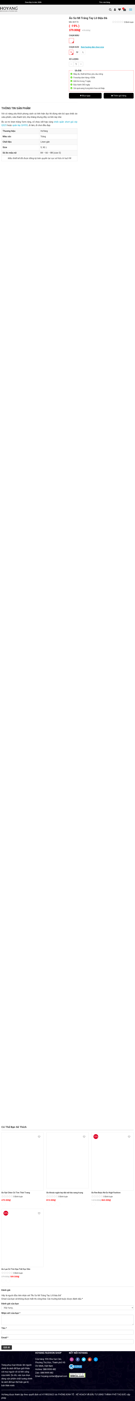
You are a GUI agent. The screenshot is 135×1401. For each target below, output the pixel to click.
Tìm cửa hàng (104, 2)
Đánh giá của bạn (10, 1303)
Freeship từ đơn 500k (33, 2)
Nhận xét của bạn (10, 1313)
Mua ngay (85, 96)
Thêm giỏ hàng (118, 96)
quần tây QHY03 (20, 125)
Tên (4, 1328)
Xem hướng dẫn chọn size (92, 47)
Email (4, 1337)
